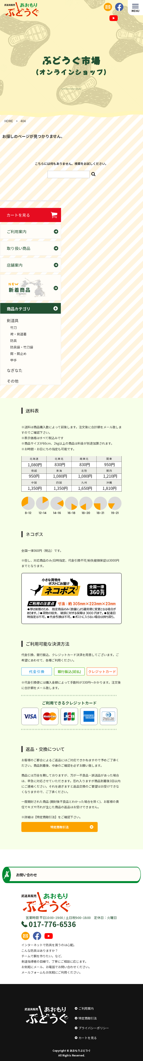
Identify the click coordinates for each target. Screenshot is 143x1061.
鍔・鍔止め (18, 353)
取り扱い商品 (18, 248)
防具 (13, 340)
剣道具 (13, 320)
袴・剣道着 (18, 334)
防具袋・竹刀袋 (21, 347)
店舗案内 (14, 265)
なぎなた (14, 370)
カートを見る (18, 215)
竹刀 (13, 327)
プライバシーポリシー (92, 1028)
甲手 (13, 360)
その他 (13, 381)
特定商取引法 (71, 827)
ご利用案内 (16, 231)
